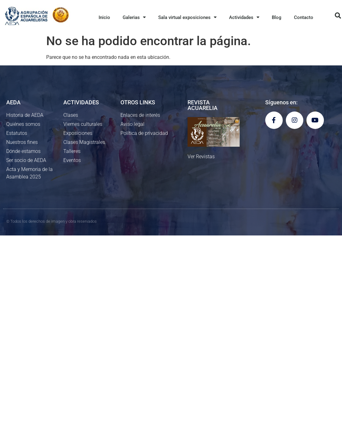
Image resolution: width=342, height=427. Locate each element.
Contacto (303, 17)
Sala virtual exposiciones (187, 17)
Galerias (134, 17)
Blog (276, 17)
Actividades (244, 17)
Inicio (104, 17)
